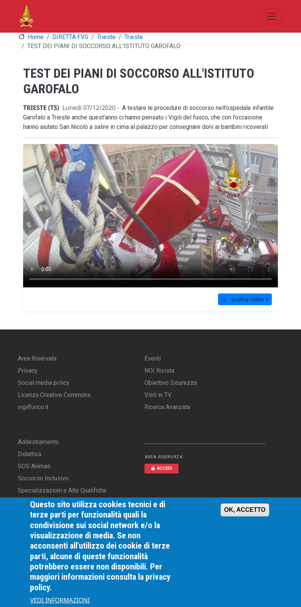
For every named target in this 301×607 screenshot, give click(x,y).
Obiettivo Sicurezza (170, 382)
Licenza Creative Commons (54, 394)
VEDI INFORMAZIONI (60, 600)
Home (36, 37)
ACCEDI (161, 468)
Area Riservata (37, 358)
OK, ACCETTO (244, 510)
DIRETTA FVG (70, 37)
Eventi (152, 358)
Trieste (106, 37)
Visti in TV (157, 394)
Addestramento (38, 441)
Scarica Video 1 (244, 299)
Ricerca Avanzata (167, 407)
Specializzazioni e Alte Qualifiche (62, 490)
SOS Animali (34, 466)
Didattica (29, 454)
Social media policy (43, 382)
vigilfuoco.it (33, 407)
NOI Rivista (159, 370)
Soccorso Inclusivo (43, 478)
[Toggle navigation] (271, 16)
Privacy (28, 370)
